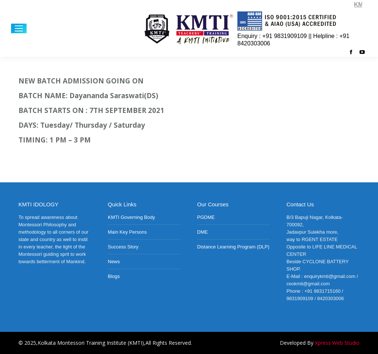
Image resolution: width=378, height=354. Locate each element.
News (114, 261)
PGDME (206, 217)
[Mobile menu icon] (19, 28)
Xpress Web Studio (337, 342)
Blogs (114, 276)
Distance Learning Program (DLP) (233, 247)
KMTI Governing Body (131, 217)
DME (202, 232)
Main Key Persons (127, 232)
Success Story (123, 247)
